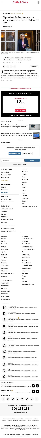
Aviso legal (6, 434)
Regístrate (4, 192)
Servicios (4, 211)
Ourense (24, 195)
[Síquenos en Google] (36, 399)
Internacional (5, 249)
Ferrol (23, 187)
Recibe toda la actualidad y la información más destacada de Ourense (20, 376)
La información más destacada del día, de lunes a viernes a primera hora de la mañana (19, 307)
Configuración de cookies (23, 435)
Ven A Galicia (26, 257)
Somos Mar (4, 268)
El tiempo (4, 276)
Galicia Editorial (35, 420)
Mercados (25, 273)
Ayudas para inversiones (8, 231)
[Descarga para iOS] (33, 385)
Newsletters (4, 189)
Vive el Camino (26, 262)
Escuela (24, 281)
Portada (3, 238)
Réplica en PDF (6, 175)
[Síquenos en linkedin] (18, 399)
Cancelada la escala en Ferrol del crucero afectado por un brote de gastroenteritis (14, 126)
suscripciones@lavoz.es (20, 412)
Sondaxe (4, 420)
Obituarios (4, 271)
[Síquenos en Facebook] (3, 399)
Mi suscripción (5, 172)
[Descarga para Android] (37, 385)
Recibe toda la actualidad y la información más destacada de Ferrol (19, 357)
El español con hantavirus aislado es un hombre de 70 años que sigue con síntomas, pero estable (16, 134)
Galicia (3, 241)
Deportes (4, 254)
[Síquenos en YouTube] (22, 399)
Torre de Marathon (7, 280)
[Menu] (2, 2)
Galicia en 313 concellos (29, 206)
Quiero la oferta (20, 110)
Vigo (23, 203)
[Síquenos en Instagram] (13, 399)
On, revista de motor (28, 284)
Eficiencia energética (7, 228)
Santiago (24, 201)
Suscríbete (4, 180)
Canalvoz (10, 420)
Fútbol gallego (5, 296)
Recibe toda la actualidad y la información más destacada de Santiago (20, 364)
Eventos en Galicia (7, 219)
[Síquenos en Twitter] (8, 399)
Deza (23, 185)
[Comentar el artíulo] (34, 66)
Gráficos (3, 262)
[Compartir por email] (7, 66)
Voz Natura (15, 420)
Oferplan (4, 214)
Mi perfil (3, 187)
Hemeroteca (5, 177)
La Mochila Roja (27, 265)
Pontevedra (25, 198)
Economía (4, 244)
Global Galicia (26, 244)
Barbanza (25, 179)
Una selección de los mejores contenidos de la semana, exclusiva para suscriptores (20, 319)
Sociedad (4, 257)
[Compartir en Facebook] (11, 66)
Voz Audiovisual (28, 418)
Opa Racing (5, 285)
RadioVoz (36, 418)
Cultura (3, 260)
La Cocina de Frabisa (28, 249)
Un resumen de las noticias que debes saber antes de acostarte (18, 313)
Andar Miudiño (5, 291)
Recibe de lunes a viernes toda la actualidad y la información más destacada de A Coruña (19, 351)
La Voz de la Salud (27, 238)
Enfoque (24, 260)
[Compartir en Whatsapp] (4, 66)
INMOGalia (4, 217)
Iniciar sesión (27, 153)
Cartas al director (6, 199)
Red (23, 252)
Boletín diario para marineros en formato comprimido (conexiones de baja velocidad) (19, 338)
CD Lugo (4, 288)
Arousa (24, 176)
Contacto (4, 222)
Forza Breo (4, 293)
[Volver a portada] (20, 2)
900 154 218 (20, 408)
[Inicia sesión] (38, 2)
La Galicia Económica (8, 273)
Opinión (3, 252)
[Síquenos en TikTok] (27, 399)
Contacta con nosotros (8, 202)
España (3, 246)
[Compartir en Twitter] (14, 66)
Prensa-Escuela (22, 420)
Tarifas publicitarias (7, 208)
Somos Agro (5, 265)
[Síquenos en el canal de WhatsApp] (32, 399)
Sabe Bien (25, 241)
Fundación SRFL (20, 418)
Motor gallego (5, 299)
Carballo (24, 182)
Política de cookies (26, 434)
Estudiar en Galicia (27, 246)
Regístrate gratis (14, 153)
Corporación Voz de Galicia (9, 418)
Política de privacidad (15, 434)
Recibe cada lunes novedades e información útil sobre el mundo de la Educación (20, 326)
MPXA (29, 420)
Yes (23, 278)
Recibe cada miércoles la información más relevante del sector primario (20, 332)
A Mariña (24, 174)
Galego (24, 164)
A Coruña (25, 171)
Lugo (23, 193)
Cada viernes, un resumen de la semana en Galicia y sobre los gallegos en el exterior (20, 345)
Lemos (24, 190)
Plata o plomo (26, 254)
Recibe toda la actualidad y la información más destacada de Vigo (19, 370)
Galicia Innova (26, 268)
